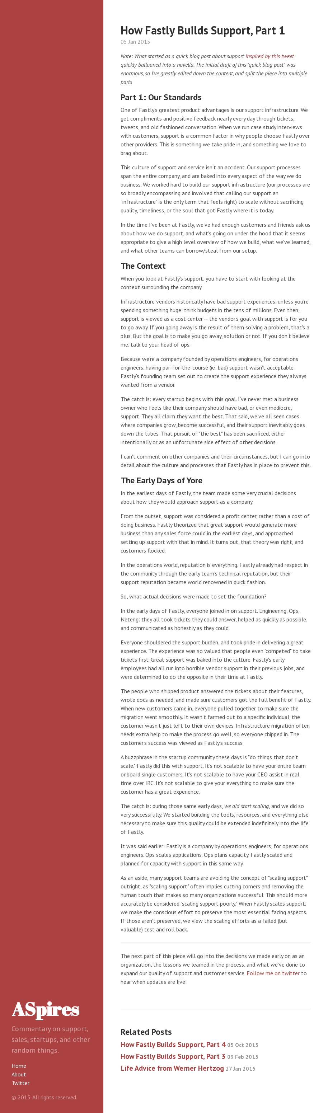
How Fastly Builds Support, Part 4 (189, 1044)
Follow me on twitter (273, 973)
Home (18, 1065)
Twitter (20, 1082)
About (18, 1074)
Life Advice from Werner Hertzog (188, 1068)
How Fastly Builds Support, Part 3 (189, 1056)
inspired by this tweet (269, 56)
